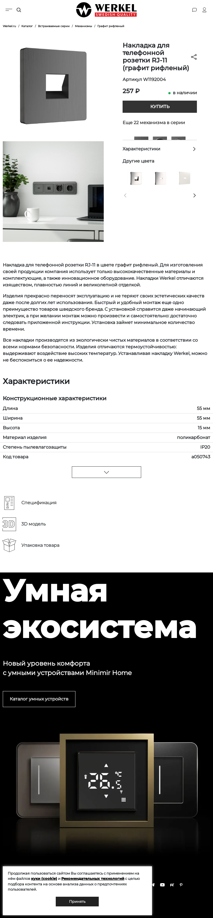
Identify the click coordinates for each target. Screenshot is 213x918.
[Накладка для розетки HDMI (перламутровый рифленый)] (184, 177)
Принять (77, 901)
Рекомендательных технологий (92, 878)
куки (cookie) (44, 878)
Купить (159, 106)
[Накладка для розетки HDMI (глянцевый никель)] (160, 177)
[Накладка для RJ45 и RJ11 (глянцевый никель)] (135, 177)
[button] (125, 195)
